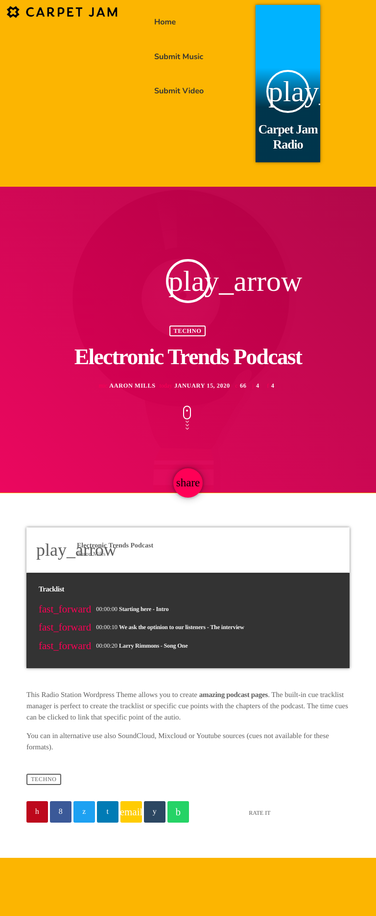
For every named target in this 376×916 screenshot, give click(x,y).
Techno (188, 346)
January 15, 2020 (196, 402)
